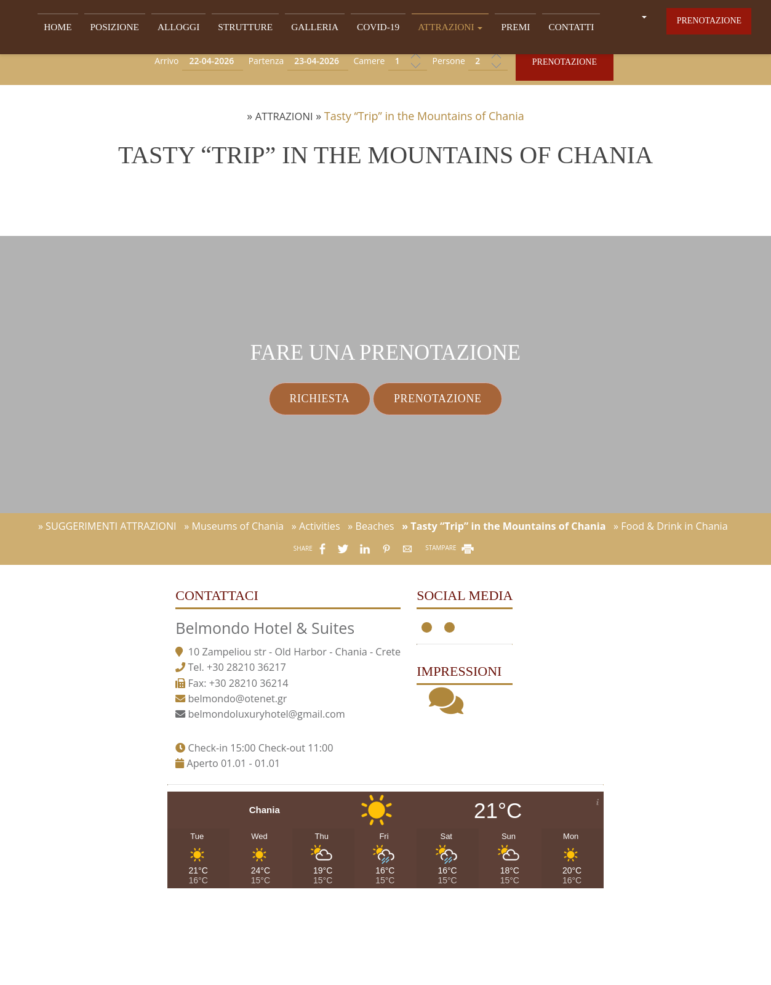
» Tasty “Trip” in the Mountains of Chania (503, 611)
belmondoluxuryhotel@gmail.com (242, 829)
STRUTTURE (245, 28)
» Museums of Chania (234, 611)
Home (68, 28)
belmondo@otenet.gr (213, 814)
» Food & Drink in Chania (670, 611)
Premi (497, 28)
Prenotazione (708, 26)
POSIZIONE (122, 28)
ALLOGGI (182, 28)
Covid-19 (369, 28)
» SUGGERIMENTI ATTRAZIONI (107, 611)
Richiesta (302, 456)
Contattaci (193, 689)
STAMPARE (450, 634)
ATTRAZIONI (436, 28)
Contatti (549, 28)
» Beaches (371, 611)
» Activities (316, 611)
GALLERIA (309, 28)
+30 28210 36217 (222, 783)
